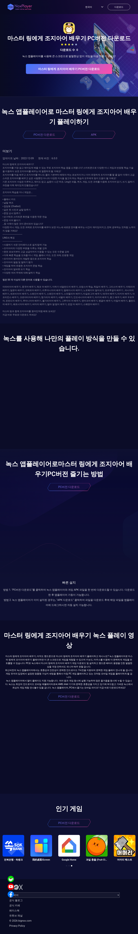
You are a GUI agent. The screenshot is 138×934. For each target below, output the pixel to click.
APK (93, 134)
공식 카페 (14, 905)
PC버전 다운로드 (44, 134)
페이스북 (14, 910)
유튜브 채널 (16, 915)
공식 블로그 (16, 900)
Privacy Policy (17, 925)
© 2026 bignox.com (20, 920)
